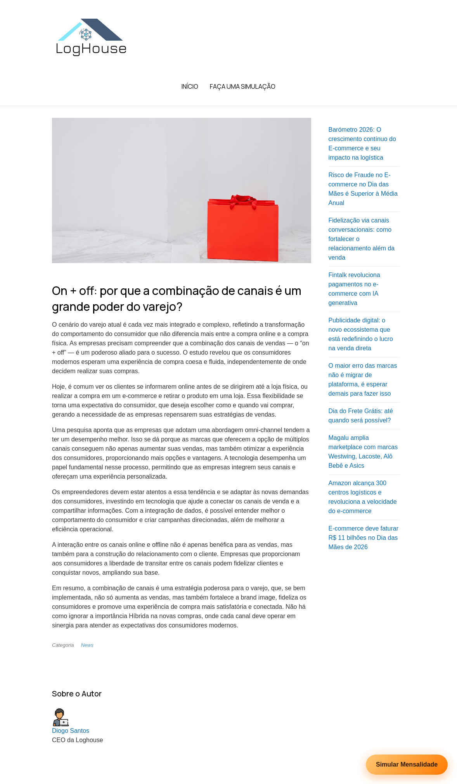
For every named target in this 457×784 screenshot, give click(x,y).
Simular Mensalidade (407, 764)
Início (190, 86)
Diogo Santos (70, 730)
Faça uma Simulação (242, 86)
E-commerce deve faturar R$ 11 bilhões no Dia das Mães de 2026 (364, 537)
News (87, 645)
